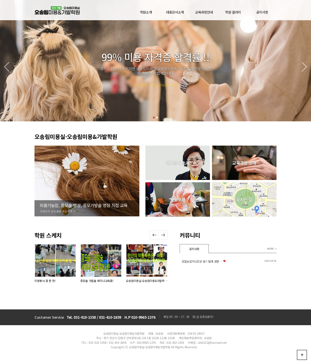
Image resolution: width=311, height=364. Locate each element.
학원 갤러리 (233, 12)
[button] (154, 117)
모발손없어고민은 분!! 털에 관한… (202, 293)
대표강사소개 (175, 12)
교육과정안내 (204, 12)
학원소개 (146, 12)
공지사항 (262, 12)
